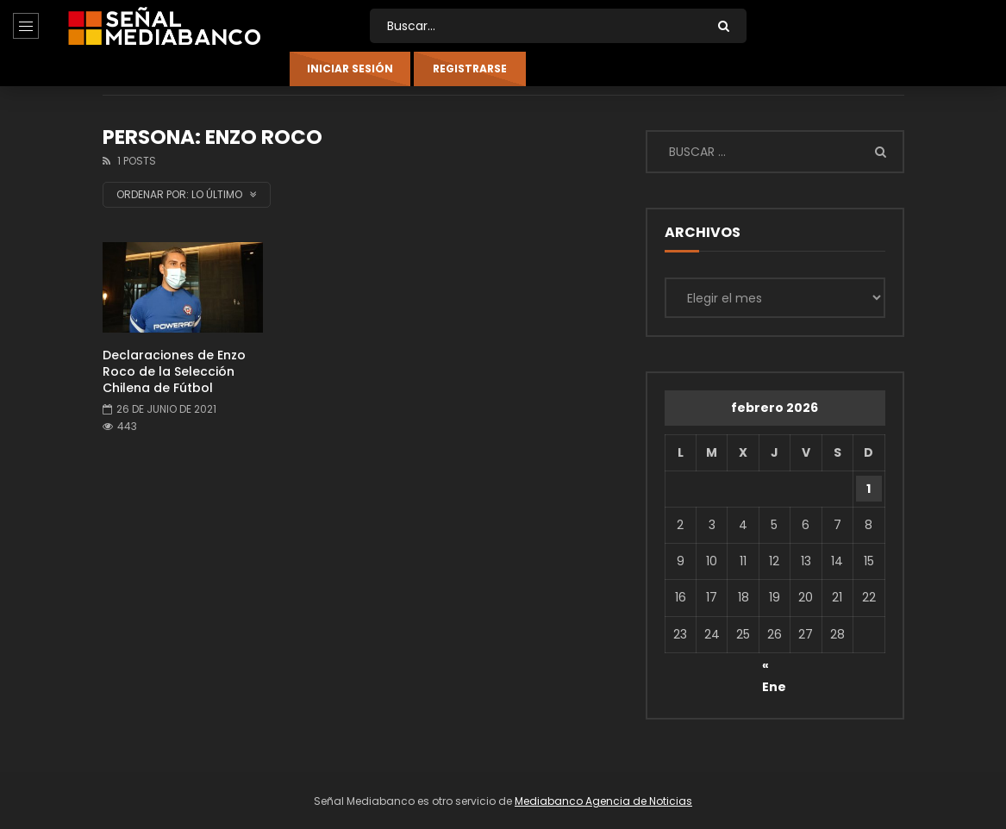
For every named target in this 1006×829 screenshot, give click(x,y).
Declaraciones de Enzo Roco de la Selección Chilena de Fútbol (174, 371)
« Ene (774, 668)
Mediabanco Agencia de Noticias (603, 801)
